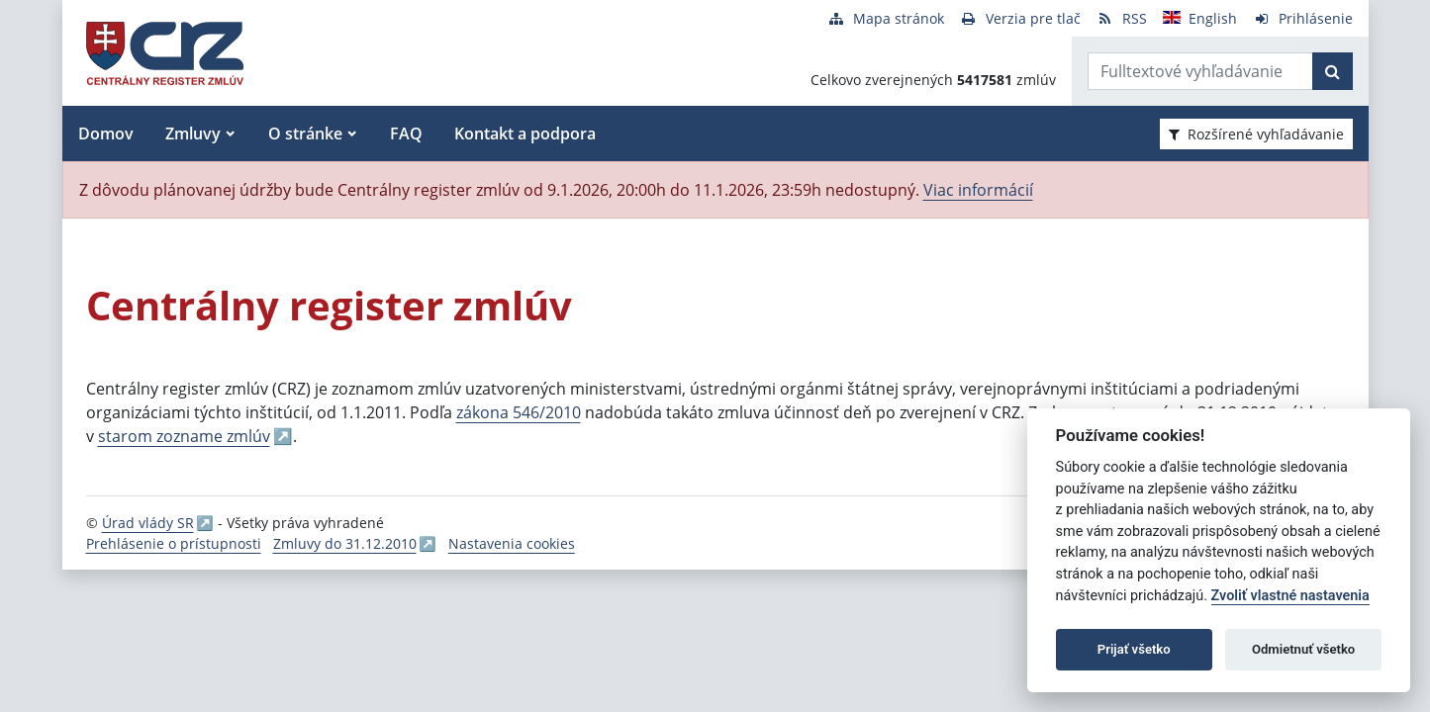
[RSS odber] (1121, 18)
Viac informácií (978, 190)
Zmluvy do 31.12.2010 (345, 543)
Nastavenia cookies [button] (511, 543)
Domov (106, 133)
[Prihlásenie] (1303, 18)
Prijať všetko (1134, 649)
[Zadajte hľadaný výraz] (1200, 71)
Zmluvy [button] (193, 133)
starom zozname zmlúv (184, 436)
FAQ (406, 133)
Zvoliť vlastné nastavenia (1290, 595)
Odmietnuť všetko (1303, 649)
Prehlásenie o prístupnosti (173, 543)
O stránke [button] (305, 133)
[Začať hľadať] (1332, 71)
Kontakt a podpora (525, 133)
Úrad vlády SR (148, 522)
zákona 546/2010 (518, 412)
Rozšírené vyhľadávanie (1256, 134)
